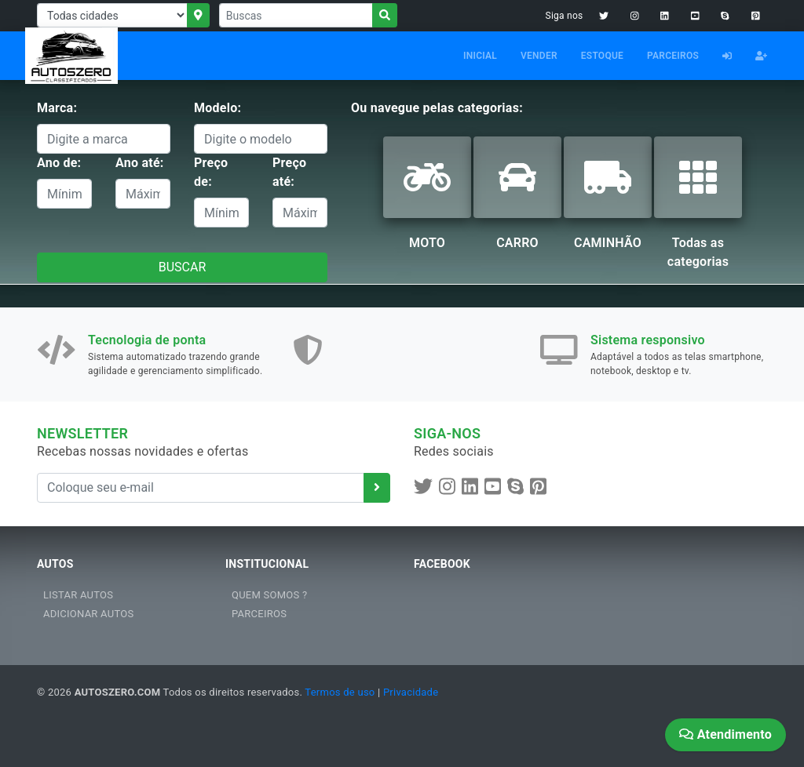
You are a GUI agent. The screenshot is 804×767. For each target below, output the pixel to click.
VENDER (539, 55)
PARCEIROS (673, 55)
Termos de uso (340, 692)
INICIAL (480, 55)
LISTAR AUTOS (78, 595)
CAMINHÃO (607, 242)
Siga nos (564, 15)
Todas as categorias (698, 252)
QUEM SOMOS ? (269, 595)
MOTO (427, 242)
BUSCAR (182, 267)
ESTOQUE (602, 55)
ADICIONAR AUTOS (88, 614)
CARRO (517, 242)
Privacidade (410, 692)
